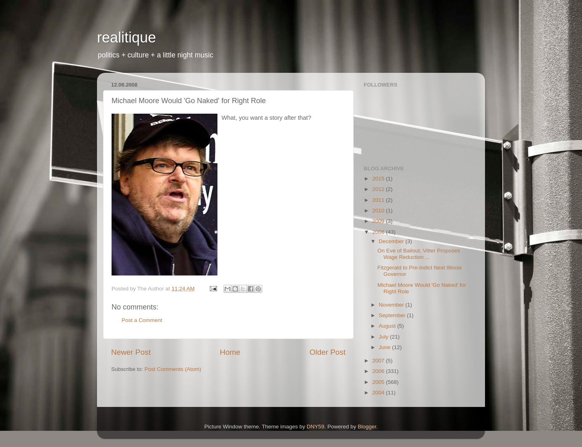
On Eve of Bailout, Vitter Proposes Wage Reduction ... (418, 254)
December (392, 241)
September (393, 315)
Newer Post (131, 352)
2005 (379, 382)
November (392, 305)
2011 (379, 200)
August (388, 326)
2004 (379, 393)
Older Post (328, 352)
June (385, 347)
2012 (379, 189)
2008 (379, 232)
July (384, 337)
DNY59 (316, 427)
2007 (379, 361)
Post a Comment (142, 320)
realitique (126, 37)
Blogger (367, 427)
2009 (379, 221)
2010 (379, 211)
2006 (379, 371)
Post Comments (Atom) (173, 369)
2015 (379, 179)
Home (230, 352)
